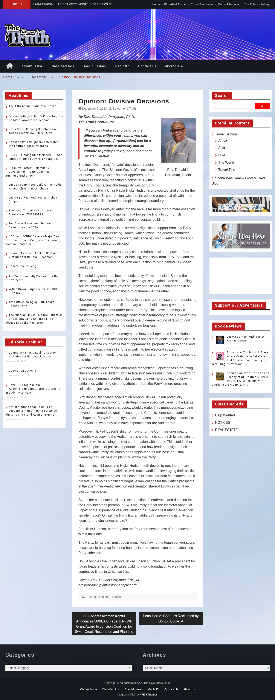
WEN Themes (149, 694)
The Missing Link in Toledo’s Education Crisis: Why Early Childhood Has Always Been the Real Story (34, 319)
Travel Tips (226, 170)
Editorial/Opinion (97, 597)
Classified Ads (173, 4)
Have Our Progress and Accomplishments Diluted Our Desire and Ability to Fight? (32, 388)
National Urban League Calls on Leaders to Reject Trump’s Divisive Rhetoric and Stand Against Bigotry (31, 410)
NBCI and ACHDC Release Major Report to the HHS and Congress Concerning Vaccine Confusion (34, 240)
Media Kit (122, 66)
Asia (221, 148)
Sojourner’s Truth (124, 108)
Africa (222, 140)
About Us (172, 66)
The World (226, 162)
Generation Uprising (22, 266)
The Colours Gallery (257, 4)
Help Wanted (225, 415)
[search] (234, 106)
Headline (116, 597)
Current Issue (227, 4)
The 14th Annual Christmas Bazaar (33, 106)
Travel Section (200, 4)
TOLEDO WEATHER (241, 276)
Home (156, 4)
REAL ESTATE (226, 430)
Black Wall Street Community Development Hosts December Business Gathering (28, 171)
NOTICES (222, 422)
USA (221, 155)
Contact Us (147, 66)
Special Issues (94, 66)
